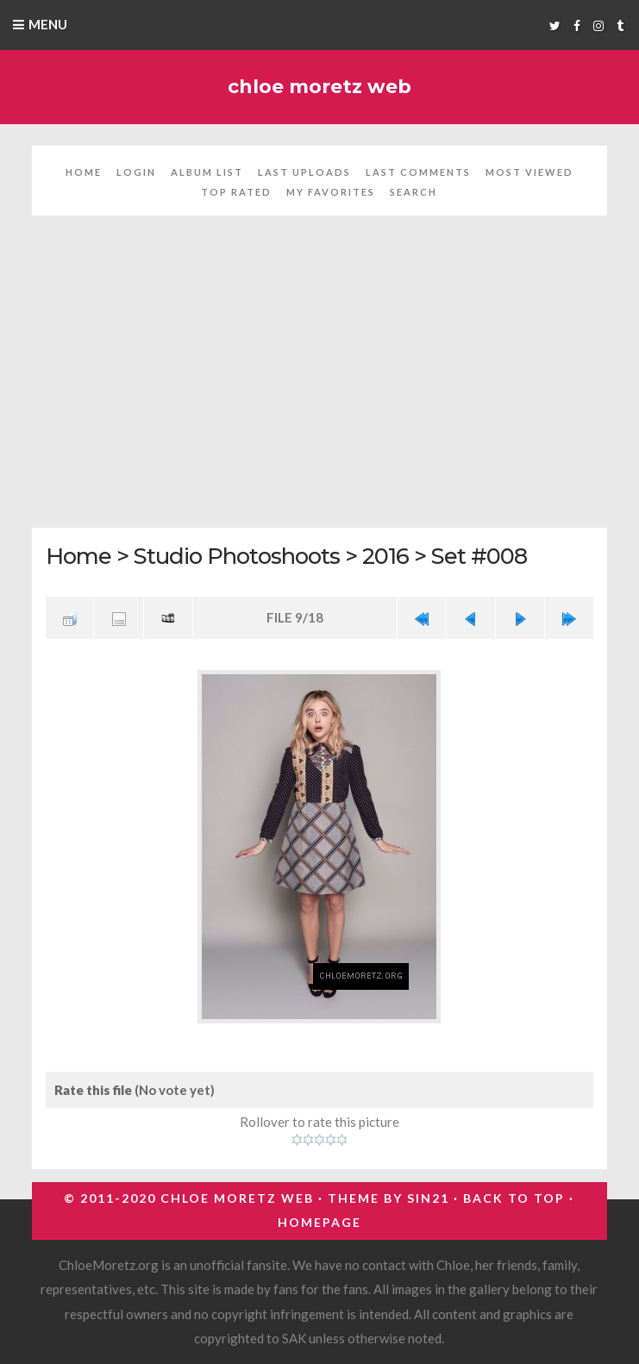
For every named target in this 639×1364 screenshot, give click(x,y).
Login (136, 172)
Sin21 (428, 1198)
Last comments (418, 172)
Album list (207, 172)
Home (84, 172)
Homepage (319, 1222)
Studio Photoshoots (237, 555)
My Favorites (330, 191)
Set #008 (479, 555)
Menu (47, 24)
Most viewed (529, 172)
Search (413, 191)
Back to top (514, 1198)
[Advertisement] (319, 382)
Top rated (236, 191)
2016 (385, 555)
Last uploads (304, 172)
